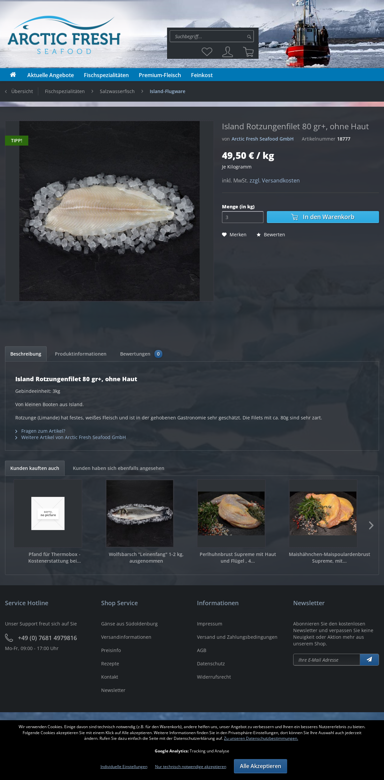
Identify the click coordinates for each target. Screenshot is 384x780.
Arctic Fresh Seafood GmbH (263, 139)
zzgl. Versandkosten (275, 180)
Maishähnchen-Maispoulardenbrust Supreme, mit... (329, 557)
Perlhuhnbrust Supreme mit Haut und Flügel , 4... (238, 557)
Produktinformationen (80, 354)
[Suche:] (212, 36)
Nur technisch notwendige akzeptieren (190, 766)
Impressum (209, 623)
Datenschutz (211, 663)
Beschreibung (25, 354)
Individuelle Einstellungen (123, 766)
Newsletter (113, 690)
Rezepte (110, 663)
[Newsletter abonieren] (326, 660)
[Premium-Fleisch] (160, 75)
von (226, 139)
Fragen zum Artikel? (40, 431)
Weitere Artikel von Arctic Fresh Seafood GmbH (70, 437)
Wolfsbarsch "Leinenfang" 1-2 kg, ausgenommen (146, 557)
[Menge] (243, 217)
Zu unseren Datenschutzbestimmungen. (261, 738)
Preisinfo (111, 650)
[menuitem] (213, 36)
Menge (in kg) (238, 206)
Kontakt (109, 677)
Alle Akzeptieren (260, 766)
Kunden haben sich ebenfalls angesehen (118, 468)
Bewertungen (141, 354)
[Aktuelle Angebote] (50, 75)
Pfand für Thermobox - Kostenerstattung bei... (54, 557)
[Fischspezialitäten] (106, 75)
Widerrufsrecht (214, 677)
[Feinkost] (202, 75)
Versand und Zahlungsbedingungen (237, 637)
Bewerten (271, 234)
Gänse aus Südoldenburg (129, 623)
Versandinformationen (126, 637)
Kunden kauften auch (34, 468)
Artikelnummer (318, 139)
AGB (201, 650)
